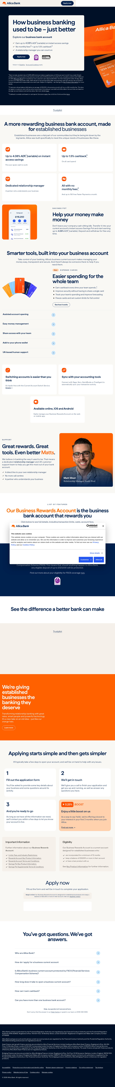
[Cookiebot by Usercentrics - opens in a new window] (88, 526)
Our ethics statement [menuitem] (86, 1067)
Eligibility (22, 65)
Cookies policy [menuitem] (35, 1072)
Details (8, 388)
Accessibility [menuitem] (6, 1067)
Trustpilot (57, 110)
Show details (95, 553)
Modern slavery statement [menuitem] (54, 1067)
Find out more (67, 827)
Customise (86, 560)
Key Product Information (70, 82)
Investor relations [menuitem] (71, 1067)
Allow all (99, 560)
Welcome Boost (18, 78)
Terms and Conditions (32, 65)
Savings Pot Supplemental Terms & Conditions (26, 867)
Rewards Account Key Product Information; (25, 858)
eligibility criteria (75, 896)
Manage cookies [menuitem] (47, 1072)
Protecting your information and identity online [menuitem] (28, 1067)
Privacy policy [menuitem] (6, 1072)
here (47, 91)
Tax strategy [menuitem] (99, 1067)
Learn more (8, 728)
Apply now (106, 3)
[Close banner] (103, 526)
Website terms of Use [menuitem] (20, 1072)
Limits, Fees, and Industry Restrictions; (23, 855)
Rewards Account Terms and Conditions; (24, 861)
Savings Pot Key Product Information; (23, 864)
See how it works (61, 305)
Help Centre (55, 1012)
